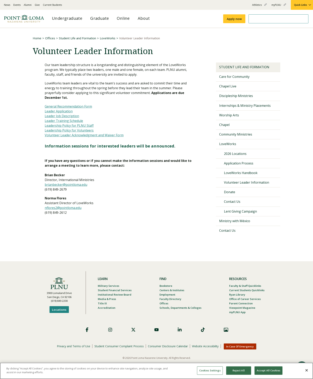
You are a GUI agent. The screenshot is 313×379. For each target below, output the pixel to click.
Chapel (224, 125)
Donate (229, 192)
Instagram (110, 329)
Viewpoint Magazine (242, 308)
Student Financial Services (115, 290)
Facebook (87, 329)
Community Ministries (235, 134)
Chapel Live (227, 86)
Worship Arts (229, 115)
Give (37, 5)
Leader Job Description (62, 116)
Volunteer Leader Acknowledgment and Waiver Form (84, 135)
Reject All (239, 370)
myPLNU (278, 6)
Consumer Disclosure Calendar (168, 346)
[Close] (306, 370)
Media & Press (107, 299)
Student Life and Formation (77, 38)
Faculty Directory (170, 299)
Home (37, 38)
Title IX (102, 303)
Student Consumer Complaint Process (119, 346)
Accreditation (106, 308)
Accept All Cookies (268, 370)
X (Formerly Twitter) (133, 329)
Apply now (234, 19)
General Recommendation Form (68, 106)
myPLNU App (237, 312)
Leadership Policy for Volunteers (69, 130)
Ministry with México (234, 221)
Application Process (238, 163)
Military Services (108, 286)
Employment (167, 294)
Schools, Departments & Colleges (180, 308)
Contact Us (232, 201)
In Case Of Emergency (240, 346)
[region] (156, 371)
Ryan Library (237, 294)
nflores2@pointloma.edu (63, 208)
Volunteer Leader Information (246, 182)
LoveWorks (107, 38)
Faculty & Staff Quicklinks (245, 286)
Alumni (28, 5)
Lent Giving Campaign (240, 211)
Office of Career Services (245, 299)
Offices (50, 38)
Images (226, 329)
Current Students (52, 5)
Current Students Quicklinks (246, 290)
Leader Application (59, 111)
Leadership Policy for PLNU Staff (69, 125)
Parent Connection (241, 303)
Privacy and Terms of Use (73, 346)
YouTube (156, 329)
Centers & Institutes (171, 290)
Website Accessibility (205, 346)
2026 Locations (235, 153)
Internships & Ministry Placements (245, 105)
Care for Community (234, 76)
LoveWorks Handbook (241, 173)
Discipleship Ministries (236, 96)
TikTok (202, 329)
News (7, 5)
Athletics (259, 6)
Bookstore (165, 286)
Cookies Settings (210, 370)
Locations (59, 310)
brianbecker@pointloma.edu (66, 184)
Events (17, 5)
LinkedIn (179, 329)
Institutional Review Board (114, 294)
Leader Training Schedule (64, 121)
